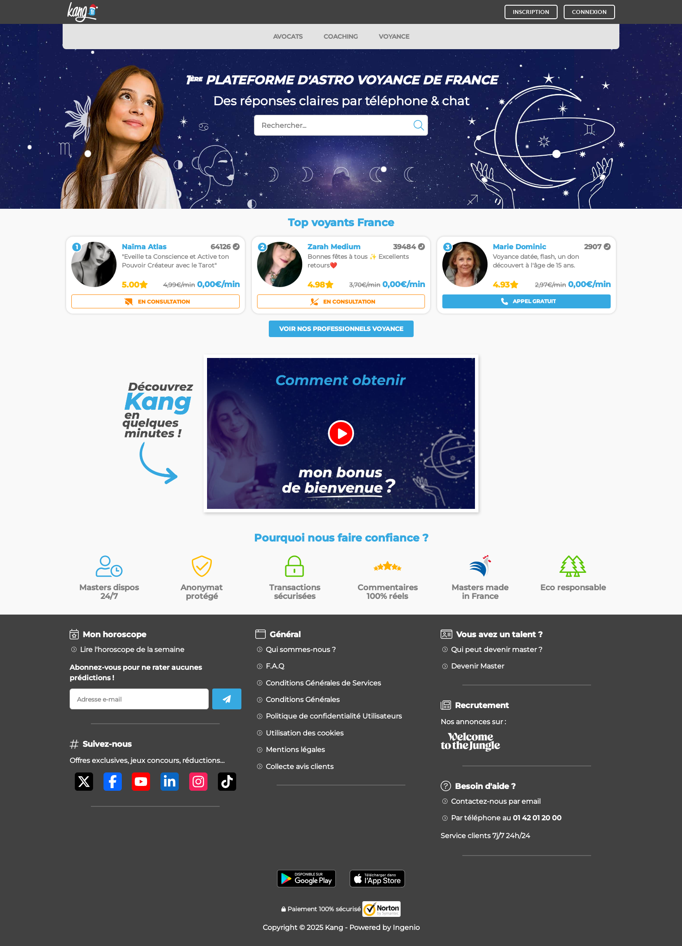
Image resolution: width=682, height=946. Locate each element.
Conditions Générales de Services (323, 683)
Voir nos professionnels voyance (341, 329)
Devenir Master (477, 666)
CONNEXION (589, 12)
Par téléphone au (506, 818)
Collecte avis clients (300, 767)
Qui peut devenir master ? (496, 650)
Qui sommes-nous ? (301, 650)
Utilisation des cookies (305, 733)
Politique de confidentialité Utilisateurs (334, 716)
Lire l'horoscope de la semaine (132, 650)
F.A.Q (275, 666)
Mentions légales (295, 750)
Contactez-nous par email (496, 802)
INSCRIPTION (531, 12)
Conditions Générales (303, 700)
